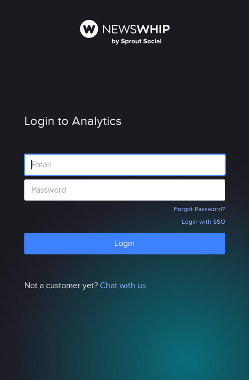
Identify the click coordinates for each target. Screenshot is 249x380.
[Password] (124, 190)
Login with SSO (203, 221)
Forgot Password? (199, 209)
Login (124, 243)
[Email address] (124, 164)
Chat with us (123, 285)
